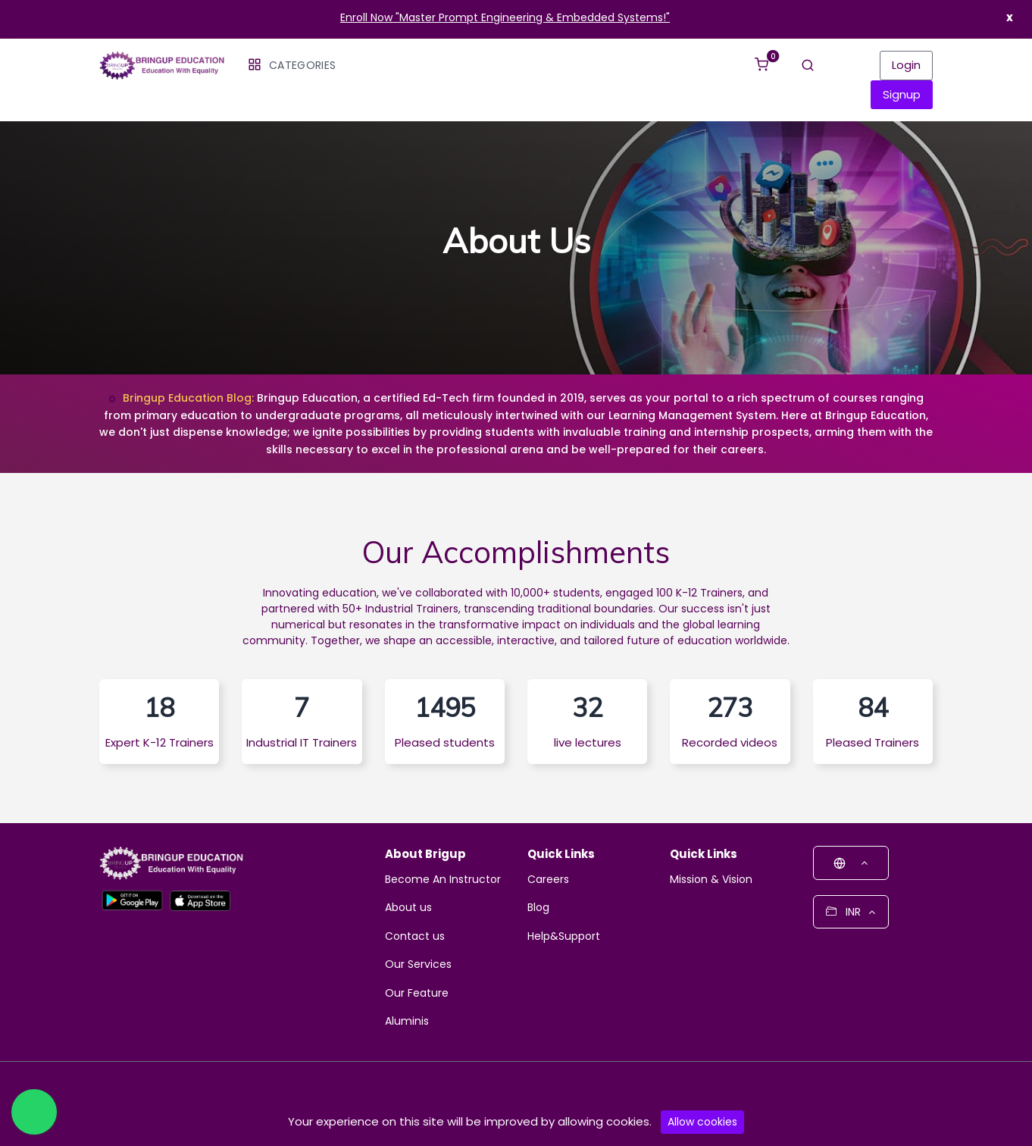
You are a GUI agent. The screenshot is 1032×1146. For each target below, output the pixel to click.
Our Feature (417, 994)
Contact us (415, 937)
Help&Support (563, 937)
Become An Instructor (443, 880)
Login (906, 65)
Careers (548, 880)
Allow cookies (702, 1121)
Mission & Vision (711, 880)
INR (850, 913)
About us (408, 908)
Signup (902, 94)
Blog (538, 908)
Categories (292, 65)
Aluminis (407, 1022)
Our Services (418, 965)
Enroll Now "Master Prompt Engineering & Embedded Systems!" (505, 17)
